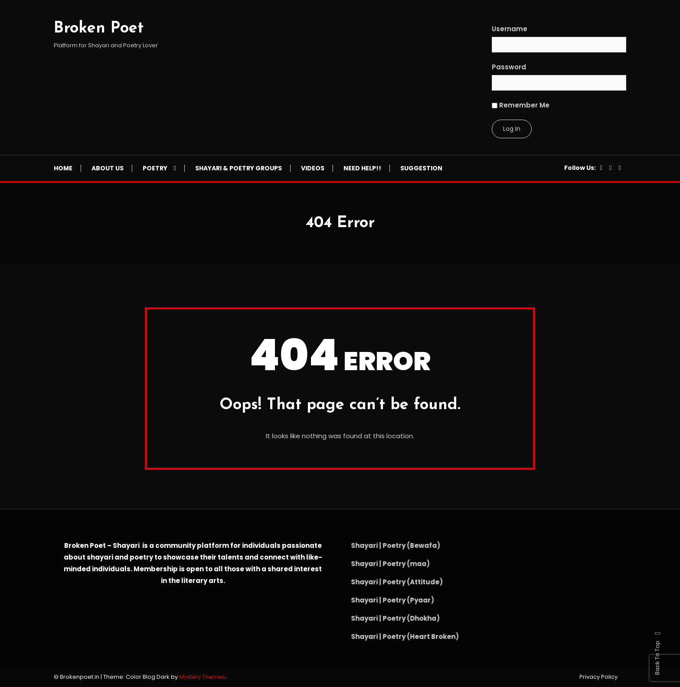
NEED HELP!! (362, 168)
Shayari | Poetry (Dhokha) (384, 618)
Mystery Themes (202, 677)
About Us (108, 168)
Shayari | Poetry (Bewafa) (384, 545)
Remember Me (520, 105)
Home (63, 168)
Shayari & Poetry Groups (238, 168)
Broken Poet (99, 28)
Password (509, 67)
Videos (312, 168)
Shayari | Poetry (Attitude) (386, 581)
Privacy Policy (598, 677)
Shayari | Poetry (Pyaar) (381, 600)
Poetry (155, 168)
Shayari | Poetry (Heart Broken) (394, 636)
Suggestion (421, 168)
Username (509, 28)
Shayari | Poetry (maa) (379, 563)
